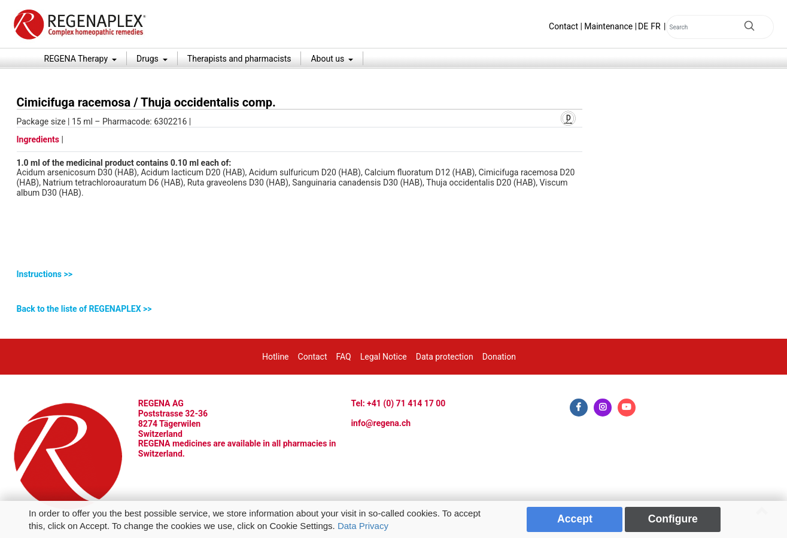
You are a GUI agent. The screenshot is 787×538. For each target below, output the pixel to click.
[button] (299, 274)
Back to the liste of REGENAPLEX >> (84, 309)
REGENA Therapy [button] (77, 58)
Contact (563, 26)
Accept (574, 519)
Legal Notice (383, 356)
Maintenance (608, 26)
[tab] (299, 274)
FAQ (343, 356)
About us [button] (328, 58)
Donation (499, 356)
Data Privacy (363, 526)
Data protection (444, 356)
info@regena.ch (381, 423)
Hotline (275, 356)
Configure (673, 519)
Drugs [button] (148, 58)
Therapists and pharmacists (239, 58)
